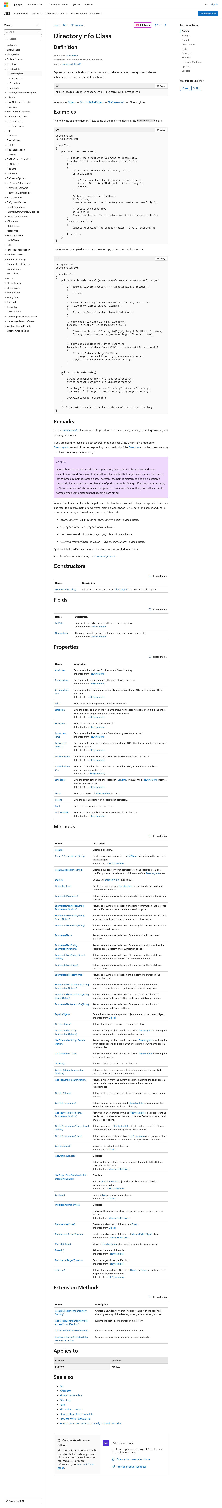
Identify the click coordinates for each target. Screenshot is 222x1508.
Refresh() (59, 1250)
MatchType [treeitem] (12, 230)
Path (62, 1404)
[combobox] (23, 32)
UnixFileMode (62, 812)
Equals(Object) (62, 1014)
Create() (59, 849)
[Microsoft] (6, 4)
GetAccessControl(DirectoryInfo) (71, 1330)
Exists (58, 703)
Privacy (73, 1497)
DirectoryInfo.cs (71, 63)
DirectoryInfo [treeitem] (16, 73)
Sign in (214, 4)
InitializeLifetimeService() (67, 1204)
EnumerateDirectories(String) (70, 925)
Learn (56, 24)
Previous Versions (30, 1497)
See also (186, 70)
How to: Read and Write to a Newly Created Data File (90, 1423)
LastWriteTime (62, 756)
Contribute (59, 1497)
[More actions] (165, 25)
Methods (186, 57)
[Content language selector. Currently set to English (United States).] (19, 1490)
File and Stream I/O (71, 1409)
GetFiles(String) (63, 1093)
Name (58, 793)
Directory (134, 447)
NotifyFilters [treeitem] (13, 240)
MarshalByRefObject (92, 102)
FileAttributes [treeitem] (13, 140)
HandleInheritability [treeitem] (17, 206)
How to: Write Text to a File (75, 1418)
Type (104, 1194)
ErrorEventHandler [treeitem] (16, 126)
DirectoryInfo (70, 430)
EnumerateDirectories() (66, 895)
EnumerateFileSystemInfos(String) (72, 1004)
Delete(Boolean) (63, 886)
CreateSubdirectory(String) (68, 869)
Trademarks (138, 1497)
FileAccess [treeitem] (12, 135)
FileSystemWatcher (71, 1395)
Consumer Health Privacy (96, 1497)
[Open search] (206, 5)
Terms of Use (122, 1497)
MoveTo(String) (63, 1243)
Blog (45, 1497)
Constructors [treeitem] (16, 78)
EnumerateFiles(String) (66, 964)
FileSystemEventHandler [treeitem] (19, 192)
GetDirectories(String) (66, 1053)
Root (57, 806)
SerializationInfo (110, 1181)
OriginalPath (61, 633)
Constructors (188, 44)
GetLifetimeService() (65, 1155)
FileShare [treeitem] (11, 168)
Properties (187, 53)
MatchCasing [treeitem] (13, 225)
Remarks (186, 40)
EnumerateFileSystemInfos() (69, 974)
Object (72, 102)
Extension (60, 709)
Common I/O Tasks (105, 556)
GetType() (60, 1194)
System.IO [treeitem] (12, 44)
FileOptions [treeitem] (12, 164)
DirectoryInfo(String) (65, 589)
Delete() (59, 879)
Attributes (60, 670)
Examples (186, 35)
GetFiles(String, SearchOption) (70, 1079)
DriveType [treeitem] (12, 106)
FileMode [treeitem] (11, 154)
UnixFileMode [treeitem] (14, 311)
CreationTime (62, 680)
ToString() (60, 1270)
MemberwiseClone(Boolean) (69, 1234)
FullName (60, 723)
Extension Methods (191, 62)
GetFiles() (59, 1063)
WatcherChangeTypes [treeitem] (18, 330)
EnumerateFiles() (63, 935)
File (62, 1386)
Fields (184, 48)
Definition (187, 31)
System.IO (72, 55)
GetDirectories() (63, 1024)
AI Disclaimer (10, 1497)
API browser (77, 24)
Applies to (187, 66)
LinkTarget (60, 779)
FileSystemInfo (116, 102)
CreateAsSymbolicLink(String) (70, 856)
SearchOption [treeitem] (14, 268)
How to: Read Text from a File (76, 1414)
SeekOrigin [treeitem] (12, 273)
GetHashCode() (63, 1145)
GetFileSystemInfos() (65, 1102)
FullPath (59, 623)
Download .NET (208, 13)
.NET (65, 24)
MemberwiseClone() (65, 1224)
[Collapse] (37, 25)
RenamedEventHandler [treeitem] (18, 264)
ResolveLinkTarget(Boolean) (69, 1260)
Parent (58, 799)
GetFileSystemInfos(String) (68, 1136)
